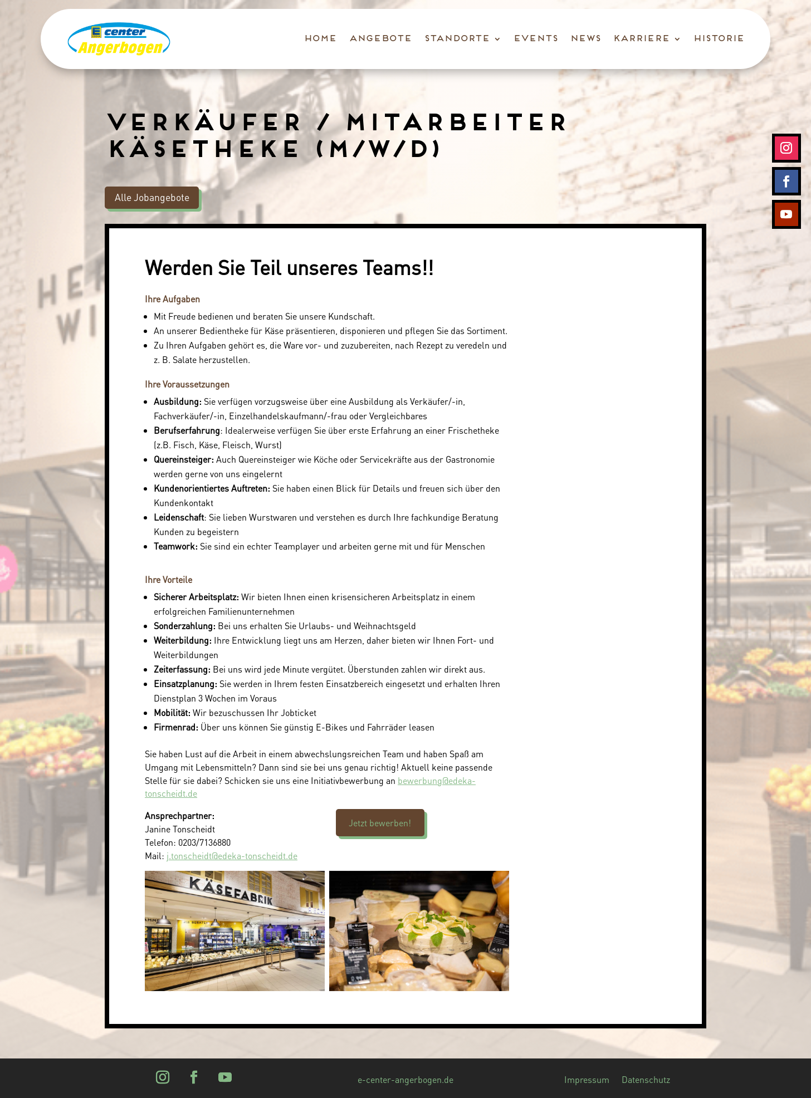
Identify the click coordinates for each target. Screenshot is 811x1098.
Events (534, 39)
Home (319, 39)
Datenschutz (646, 1080)
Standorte (456, 39)
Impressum (586, 1080)
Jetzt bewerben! (380, 823)
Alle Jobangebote (152, 197)
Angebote (379, 39)
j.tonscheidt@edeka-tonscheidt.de (232, 855)
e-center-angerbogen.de (405, 1080)
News (584, 39)
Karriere (640, 39)
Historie (718, 39)
